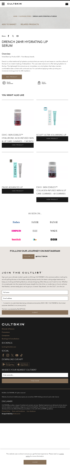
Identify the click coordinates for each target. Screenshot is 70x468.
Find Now (35, 425)
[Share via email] (17, 81)
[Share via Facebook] (8, 81)
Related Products (30, 24)
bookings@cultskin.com (9, 392)
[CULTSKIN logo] (14, 4)
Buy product (11, 121)
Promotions (6, 377)
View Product (18, 189)
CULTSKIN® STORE (25, 16)
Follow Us (28, 301)
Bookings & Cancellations (10, 383)
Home (15, 16)
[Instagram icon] (7, 400)
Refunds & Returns (8, 373)
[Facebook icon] (3, 400)
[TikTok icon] (21, 400)
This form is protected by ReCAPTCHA (13, 353)
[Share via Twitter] (13, 81)
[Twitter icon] (12, 400)
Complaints (5, 380)
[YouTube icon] (16, 400)
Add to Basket (9, 24)
